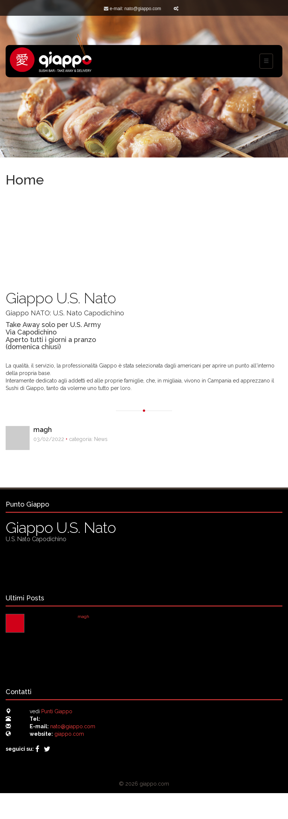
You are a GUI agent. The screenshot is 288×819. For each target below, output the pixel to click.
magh (42, 430)
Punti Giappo (56, 711)
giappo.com (69, 734)
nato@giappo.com (72, 726)
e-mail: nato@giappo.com (135, 8)
